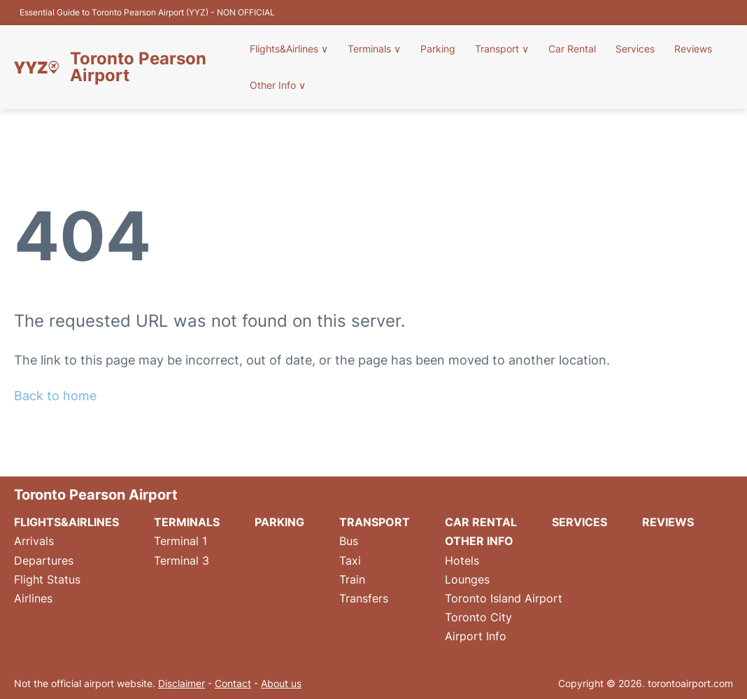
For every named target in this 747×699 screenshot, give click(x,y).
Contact (233, 683)
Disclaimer (181, 683)
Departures (43, 560)
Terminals (374, 49)
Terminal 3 (181, 560)
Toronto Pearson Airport (138, 67)
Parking (437, 49)
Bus (348, 541)
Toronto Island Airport (503, 598)
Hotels (462, 560)
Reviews (693, 49)
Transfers (363, 598)
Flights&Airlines (289, 49)
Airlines (33, 598)
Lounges (467, 579)
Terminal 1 (180, 541)
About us (281, 683)
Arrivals (34, 541)
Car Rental (572, 49)
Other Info (278, 85)
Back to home (55, 395)
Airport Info (475, 636)
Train (352, 579)
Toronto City (478, 617)
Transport (502, 49)
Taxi (350, 560)
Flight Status (47, 579)
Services (635, 49)
